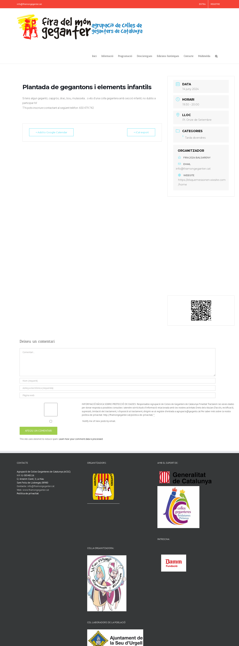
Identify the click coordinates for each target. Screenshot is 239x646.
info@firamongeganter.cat (29, 4)
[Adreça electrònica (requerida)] (117, 388)
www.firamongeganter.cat (36, 489)
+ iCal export (141, 132)
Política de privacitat (28, 493)
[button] (216, 56)
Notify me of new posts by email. (99, 421)
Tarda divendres (194, 137)
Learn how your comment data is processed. (81, 439)
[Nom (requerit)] (117, 380)
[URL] (117, 395)
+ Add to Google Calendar (51, 132)
